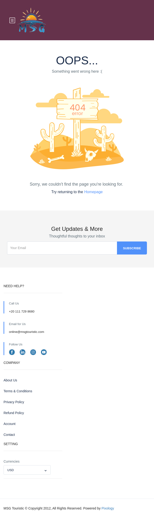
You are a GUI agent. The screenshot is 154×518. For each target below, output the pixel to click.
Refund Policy (14, 413)
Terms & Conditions (18, 391)
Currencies (12, 461)
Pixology (107, 508)
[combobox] (27, 470)
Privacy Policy (14, 402)
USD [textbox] (10, 470)
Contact (9, 435)
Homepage (93, 192)
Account (10, 424)
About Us (10, 380)
